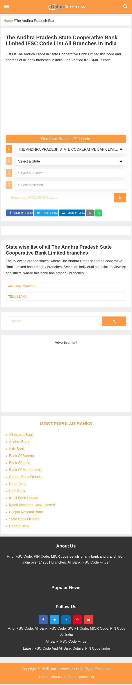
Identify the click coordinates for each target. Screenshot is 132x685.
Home (44, 677)
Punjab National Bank (26, 512)
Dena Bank (17, 484)
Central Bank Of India (26, 477)
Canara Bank (19, 526)
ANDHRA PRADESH (22, 286)
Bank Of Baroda (21, 456)
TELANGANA (17, 296)
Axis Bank (17, 449)
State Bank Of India (24, 519)
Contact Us (85, 677)
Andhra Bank (19, 442)
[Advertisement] (66, 99)
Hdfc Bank (17, 491)
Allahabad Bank (21, 435)
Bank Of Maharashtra (25, 470)
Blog (70, 677)
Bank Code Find (66, 6)
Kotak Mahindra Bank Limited (32, 505)
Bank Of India (19, 463)
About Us (58, 677)
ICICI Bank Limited (23, 498)
